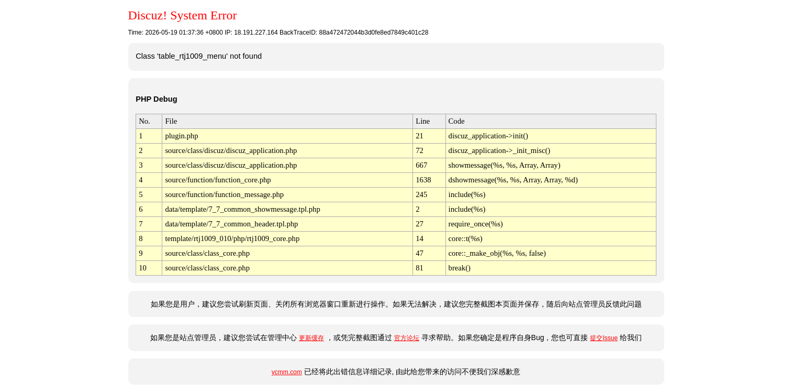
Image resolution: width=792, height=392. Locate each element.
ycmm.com (287, 372)
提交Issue (604, 338)
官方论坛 (406, 338)
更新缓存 (311, 338)
